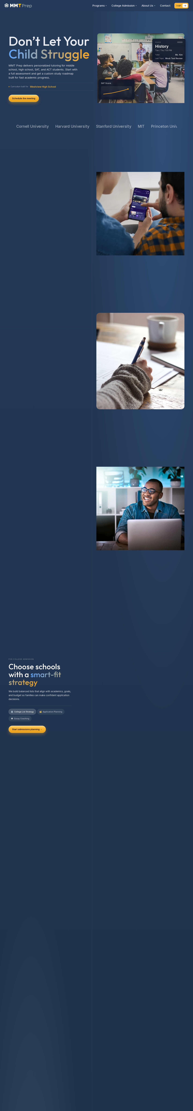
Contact (165, 5)
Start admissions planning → (27, 729)
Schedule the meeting (23, 98)
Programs (99, 5)
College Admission (124, 5)
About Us (148, 5)
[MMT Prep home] (18, 5)
